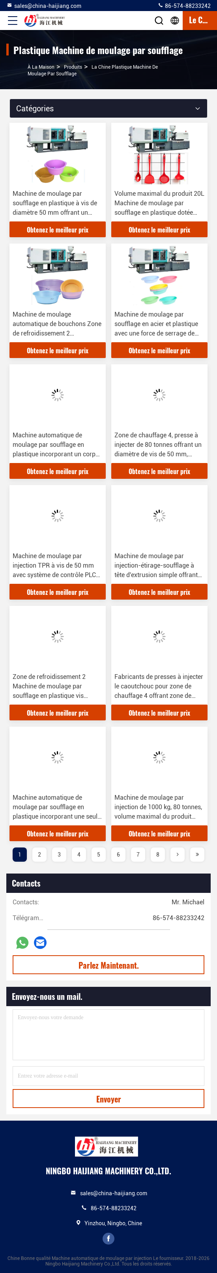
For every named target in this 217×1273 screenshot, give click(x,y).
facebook (108, 1239)
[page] (177, 854)
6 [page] (118, 854)
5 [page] (98, 854)
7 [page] (138, 854)
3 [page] (59, 854)
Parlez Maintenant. (109, 965)
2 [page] (39, 854)
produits (73, 67)
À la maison (41, 67)
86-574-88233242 (184, 5)
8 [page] (157, 854)
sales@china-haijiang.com (43, 5)
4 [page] (78, 854)
